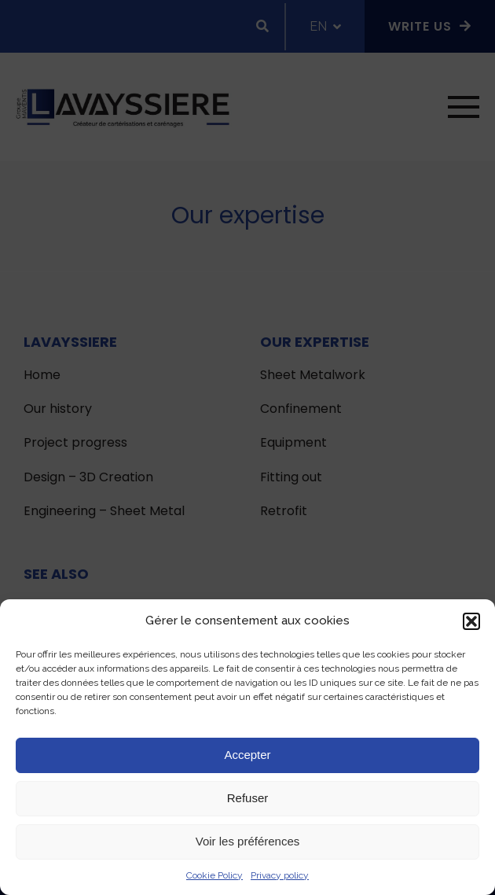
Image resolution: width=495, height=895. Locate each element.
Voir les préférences (248, 841)
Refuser (248, 798)
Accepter (247, 754)
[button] (471, 621)
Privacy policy (280, 875)
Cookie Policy (214, 875)
